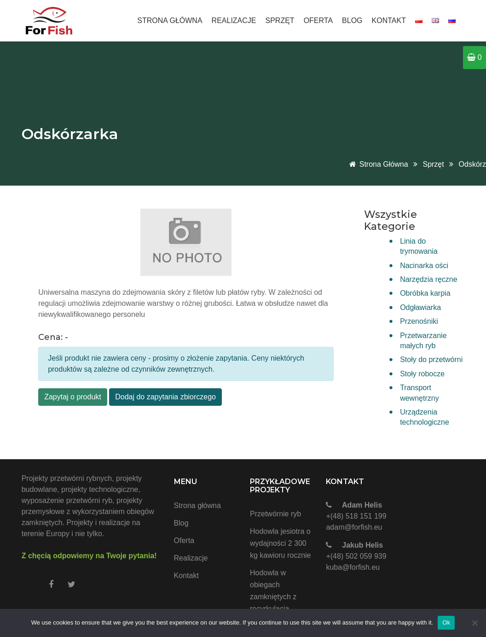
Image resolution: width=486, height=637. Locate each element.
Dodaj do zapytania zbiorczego (165, 397)
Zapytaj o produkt (72, 397)
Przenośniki (419, 321)
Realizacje (234, 20)
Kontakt (389, 20)
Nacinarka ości (424, 265)
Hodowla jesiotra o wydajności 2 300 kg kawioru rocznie (280, 543)
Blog (352, 20)
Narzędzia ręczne (428, 279)
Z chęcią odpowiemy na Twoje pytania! (89, 556)
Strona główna (169, 20)
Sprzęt (280, 20)
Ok (446, 622)
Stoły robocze (422, 374)
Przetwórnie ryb (275, 514)
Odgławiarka (420, 307)
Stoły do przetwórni (431, 359)
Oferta (318, 20)
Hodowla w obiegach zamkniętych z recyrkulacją (273, 591)
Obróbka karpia (425, 293)
